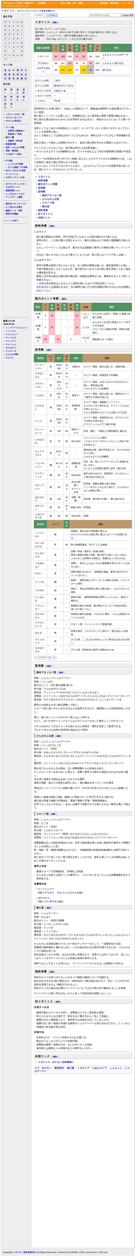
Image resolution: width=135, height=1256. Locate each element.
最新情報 (10, 190)
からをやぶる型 (50, 199)
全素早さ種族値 (15, 130)
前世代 (20, 3)
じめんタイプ (99, 1068)
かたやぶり (43, 287)
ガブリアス (95, 797)
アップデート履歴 (14, 197)
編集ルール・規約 (14, 210)
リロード (91, 3)
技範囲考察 (11, 144)
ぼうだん (119, 63)
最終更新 (114, 3)
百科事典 (41, 3)
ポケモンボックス (14, 117)
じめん (57, 90)
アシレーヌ (40, 730)
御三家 (70, 1068)
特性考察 (43, 180)
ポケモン (46, 1068)
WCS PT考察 (19, 170)
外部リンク (44, 217)
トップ (53, 3)
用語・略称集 (12, 150)
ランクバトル (12, 174)
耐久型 (45, 206)
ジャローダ (11, 351)
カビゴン (10, 358)
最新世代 (29, 3)
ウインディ (11, 341)
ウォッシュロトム (66, 892)
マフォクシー (12, 334)
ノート (52, 15)
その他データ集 (13, 154)
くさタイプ (83, 1068)
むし (71, 85)
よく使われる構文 (14, 207)
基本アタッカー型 (51, 195)
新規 (63, 3)
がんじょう (93, 151)
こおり (57, 80)
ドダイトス (7, 10)
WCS (8, 170)
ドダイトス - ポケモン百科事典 (54, 1062)
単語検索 (104, 3)
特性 (20, 134)
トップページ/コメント (16, 327)
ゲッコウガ (11, 337)
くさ (48, 108)
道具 (8, 147)
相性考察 (43, 210)
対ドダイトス (45, 214)
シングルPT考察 (15, 164)
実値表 (11, 134)
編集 (69, 3)
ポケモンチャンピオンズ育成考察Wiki (36, 11)
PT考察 (9, 160)
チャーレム (11, 344)
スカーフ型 (48, 202)
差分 (75, 3)
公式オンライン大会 (15, 177)
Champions (9, 3)
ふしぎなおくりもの (15, 194)
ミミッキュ (11, 331)
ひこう (65, 85)
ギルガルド (11, 348)
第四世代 (59, 1068)
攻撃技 (11, 141)
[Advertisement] (15, 270)
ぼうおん (116, 631)
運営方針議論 (12, 214)
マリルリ (49, 892)
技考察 (41, 188)
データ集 (10, 127)
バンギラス (51, 901)
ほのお (57, 85)
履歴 (81, 3)
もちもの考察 (18, 147)
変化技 (19, 141)
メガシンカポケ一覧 (15, 114)
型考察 (41, 191)
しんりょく (108, 54)
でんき (57, 100)
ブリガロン (43, 63)
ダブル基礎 (13, 167)
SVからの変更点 (13, 121)
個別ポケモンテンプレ (16, 203)
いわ (64, 90)
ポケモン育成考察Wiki (25, 1252)
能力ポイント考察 (47, 184)
